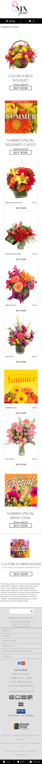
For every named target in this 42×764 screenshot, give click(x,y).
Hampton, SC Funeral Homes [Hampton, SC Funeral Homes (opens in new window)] (14, 735)
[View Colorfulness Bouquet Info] (21, 52)
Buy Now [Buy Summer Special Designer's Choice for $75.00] (21, 152)
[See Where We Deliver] (21, 624)
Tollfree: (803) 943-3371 (21, 685)
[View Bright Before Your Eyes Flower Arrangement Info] (21, 181)
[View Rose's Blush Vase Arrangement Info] (21, 437)
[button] (21, 711)
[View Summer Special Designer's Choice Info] (21, 117)
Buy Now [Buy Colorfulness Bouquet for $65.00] (21, 88)
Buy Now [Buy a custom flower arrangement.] (21, 574)
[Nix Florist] (21, 15)
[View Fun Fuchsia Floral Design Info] (21, 335)
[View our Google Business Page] (19, 664)
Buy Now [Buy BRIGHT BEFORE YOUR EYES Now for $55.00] (21, 208)
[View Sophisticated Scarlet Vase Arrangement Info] (21, 232)
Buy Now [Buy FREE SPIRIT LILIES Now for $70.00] (21, 310)
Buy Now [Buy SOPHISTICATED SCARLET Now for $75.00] (21, 259)
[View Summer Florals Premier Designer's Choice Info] (21, 386)
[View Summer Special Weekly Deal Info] (21, 490)
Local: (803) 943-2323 (21, 681)
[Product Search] (21, 611)
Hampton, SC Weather (10, 743)
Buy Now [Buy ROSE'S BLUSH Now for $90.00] (21, 464)
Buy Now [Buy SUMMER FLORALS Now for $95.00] (21, 413)
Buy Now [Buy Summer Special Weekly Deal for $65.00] (21, 525)
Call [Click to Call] (7, 761)
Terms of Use (21, 755)
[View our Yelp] (23, 664)
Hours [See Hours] (35, 761)
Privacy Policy (10, 751)
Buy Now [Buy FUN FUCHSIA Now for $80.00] (21, 361)
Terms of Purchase (27, 751)
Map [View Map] (21, 761)
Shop (10, 21)
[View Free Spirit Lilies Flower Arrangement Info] (21, 284)
